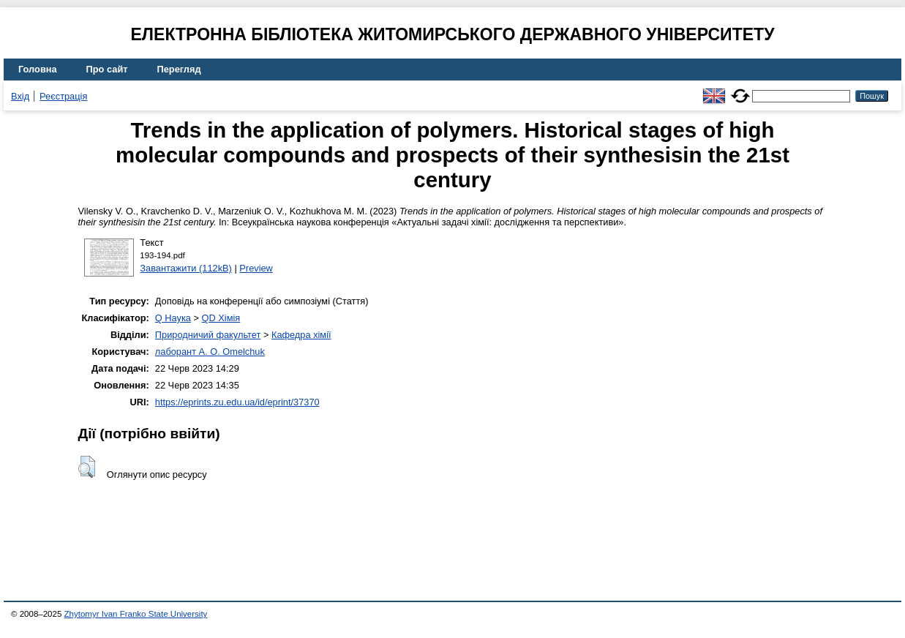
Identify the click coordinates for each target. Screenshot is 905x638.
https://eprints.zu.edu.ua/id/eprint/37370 (237, 402)
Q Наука (173, 317)
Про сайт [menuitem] (107, 69)
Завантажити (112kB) (186, 268)
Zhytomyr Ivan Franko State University (136, 613)
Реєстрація (63, 96)
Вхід (20, 96)
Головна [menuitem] (37, 69)
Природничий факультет (208, 334)
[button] (86, 467)
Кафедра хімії (301, 334)
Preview (256, 268)
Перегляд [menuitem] (179, 69)
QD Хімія (221, 317)
